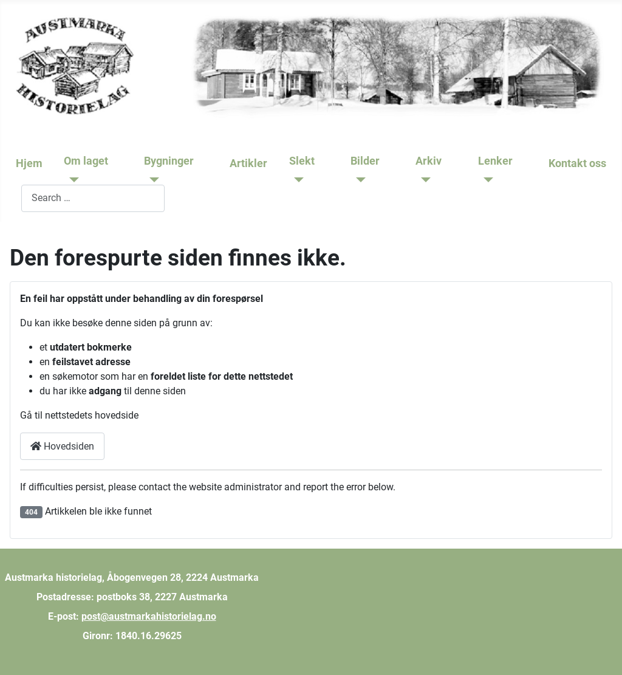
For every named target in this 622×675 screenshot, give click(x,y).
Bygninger (169, 161)
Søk (13, 198)
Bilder (365, 161)
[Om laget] (71, 180)
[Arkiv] (423, 180)
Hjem (29, 163)
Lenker (495, 161)
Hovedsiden (62, 446)
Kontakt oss (577, 163)
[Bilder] (358, 180)
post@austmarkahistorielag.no (148, 616)
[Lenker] (485, 180)
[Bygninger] (151, 180)
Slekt (302, 161)
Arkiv (428, 161)
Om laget (86, 161)
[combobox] (93, 198)
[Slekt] (296, 180)
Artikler (248, 163)
